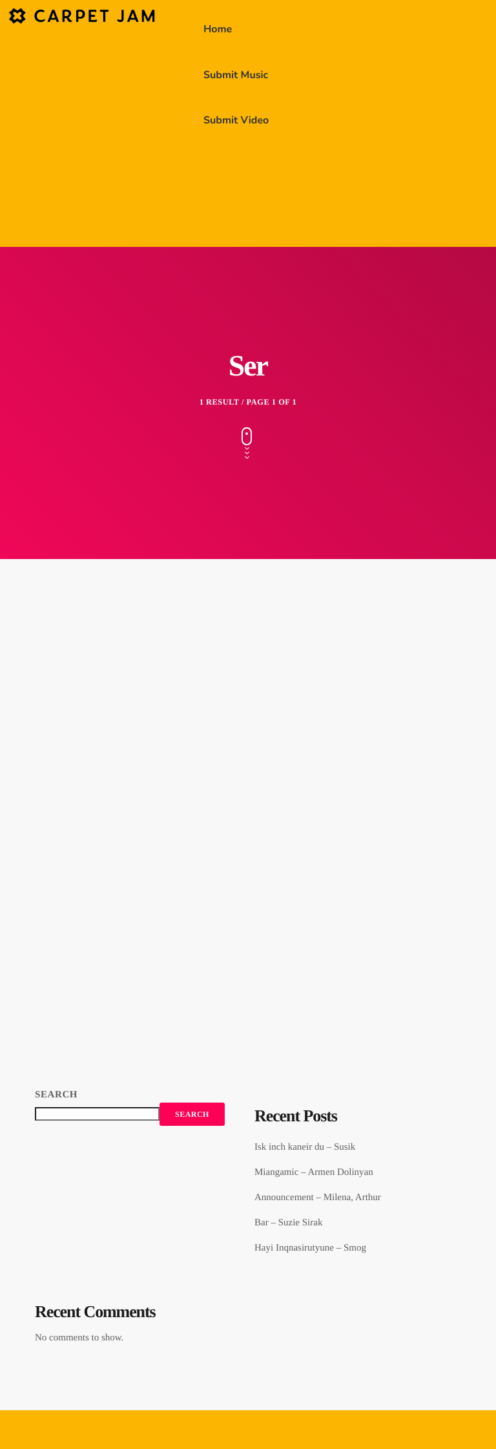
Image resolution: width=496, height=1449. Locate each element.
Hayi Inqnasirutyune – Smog (310, 1248)
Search (56, 1095)
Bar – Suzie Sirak (288, 1223)
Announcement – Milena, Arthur (317, 1197)
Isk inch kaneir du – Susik (304, 1147)
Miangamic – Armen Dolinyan (313, 1172)
